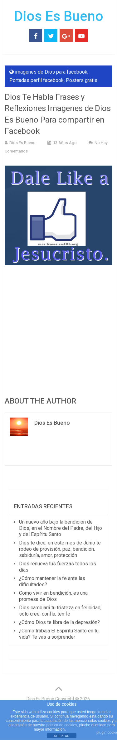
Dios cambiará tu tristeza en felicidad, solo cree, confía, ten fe (60, 611)
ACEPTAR (62, 736)
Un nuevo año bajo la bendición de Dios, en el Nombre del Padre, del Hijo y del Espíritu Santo (60, 528)
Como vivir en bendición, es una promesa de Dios (53, 596)
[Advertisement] (58, 329)
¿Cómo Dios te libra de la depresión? (59, 622)
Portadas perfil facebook (36, 80)
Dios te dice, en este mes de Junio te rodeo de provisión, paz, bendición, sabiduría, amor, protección (60, 549)
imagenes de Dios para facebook (51, 72)
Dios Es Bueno (58, 16)
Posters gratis (81, 80)
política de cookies (61, 725)
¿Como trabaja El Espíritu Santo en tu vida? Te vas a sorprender (59, 634)
